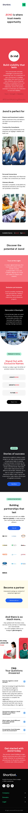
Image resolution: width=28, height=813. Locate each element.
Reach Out (14, 402)
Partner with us (14, 600)
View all (14, 528)
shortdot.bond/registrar (11, 690)
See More (14, 484)
